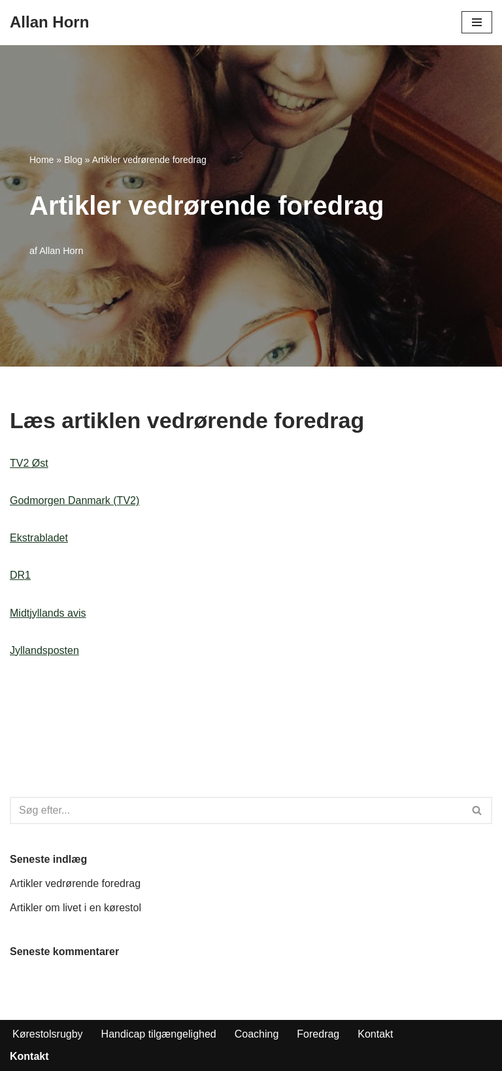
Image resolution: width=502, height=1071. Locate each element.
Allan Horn (61, 250)
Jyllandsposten (44, 650)
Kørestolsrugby (47, 1034)
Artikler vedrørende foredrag (75, 883)
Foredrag (318, 1034)
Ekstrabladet (39, 537)
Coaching (257, 1034)
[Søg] (236, 810)
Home (41, 159)
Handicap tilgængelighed (158, 1034)
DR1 (20, 575)
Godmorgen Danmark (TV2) (74, 500)
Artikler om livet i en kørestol (75, 907)
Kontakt (375, 1034)
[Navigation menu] (476, 22)
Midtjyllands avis (48, 613)
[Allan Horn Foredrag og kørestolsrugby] (49, 22)
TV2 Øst (29, 463)
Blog (73, 159)
